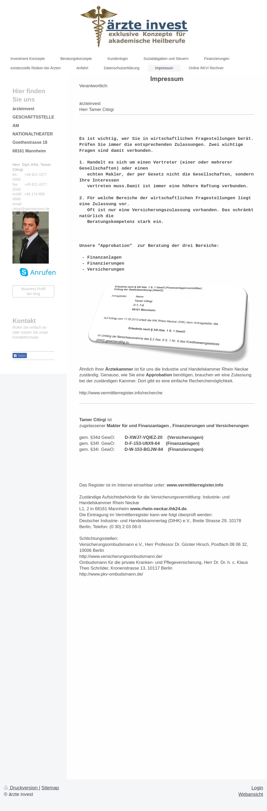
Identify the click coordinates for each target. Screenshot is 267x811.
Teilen (20, 356)
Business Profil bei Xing (33, 291)
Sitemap (50, 787)
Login (257, 787)
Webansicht (250, 794)
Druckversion (21, 787)
